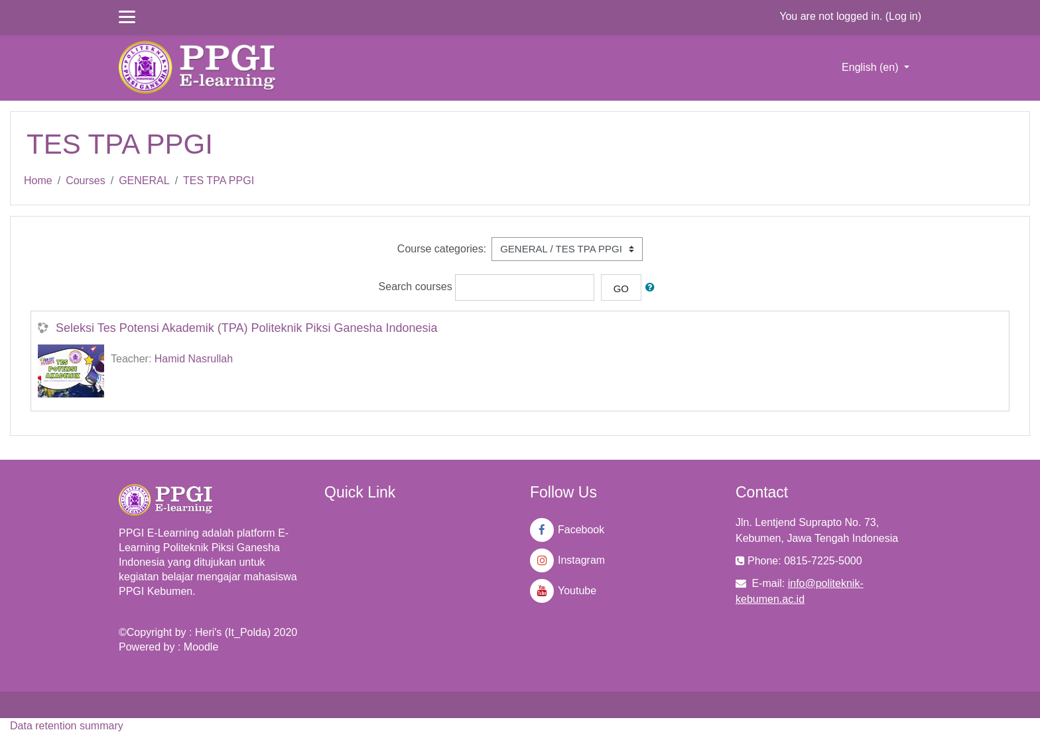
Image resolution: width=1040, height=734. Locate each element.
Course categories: (441, 248)
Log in (903, 16)
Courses (85, 180)
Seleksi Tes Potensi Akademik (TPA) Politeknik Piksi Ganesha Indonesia (247, 328)
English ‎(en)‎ (871, 67)
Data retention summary (66, 725)
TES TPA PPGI (218, 180)
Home (38, 180)
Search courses (415, 287)
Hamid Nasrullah (194, 358)
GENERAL (144, 180)
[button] (652, 288)
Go (621, 288)
